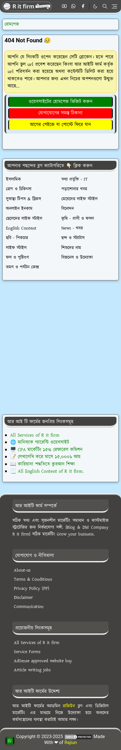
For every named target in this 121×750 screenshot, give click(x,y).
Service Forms (27, 652)
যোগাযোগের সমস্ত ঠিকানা (60, 113)
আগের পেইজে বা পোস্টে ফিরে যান (60, 124)
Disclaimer (23, 597)
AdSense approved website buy (43, 661)
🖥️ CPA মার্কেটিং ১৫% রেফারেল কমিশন (46, 449)
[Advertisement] (60, 347)
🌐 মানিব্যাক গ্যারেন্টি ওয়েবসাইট (39, 442)
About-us (22, 570)
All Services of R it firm (34, 435)
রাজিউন (69, 706)
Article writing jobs (32, 670)
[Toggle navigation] (114, 6)
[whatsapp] (73, 6)
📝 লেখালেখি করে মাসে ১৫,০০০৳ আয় (45, 456)
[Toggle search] (105, 6)
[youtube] (64, 6)
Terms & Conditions (33, 579)
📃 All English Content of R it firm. (47, 471)
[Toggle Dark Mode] (95, 6)
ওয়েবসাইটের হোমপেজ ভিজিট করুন (60, 101)
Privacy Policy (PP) (31, 588)
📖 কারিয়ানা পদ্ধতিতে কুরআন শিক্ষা (42, 464)
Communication (29, 606)
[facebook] (83, 6)
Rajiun (70, 742)
